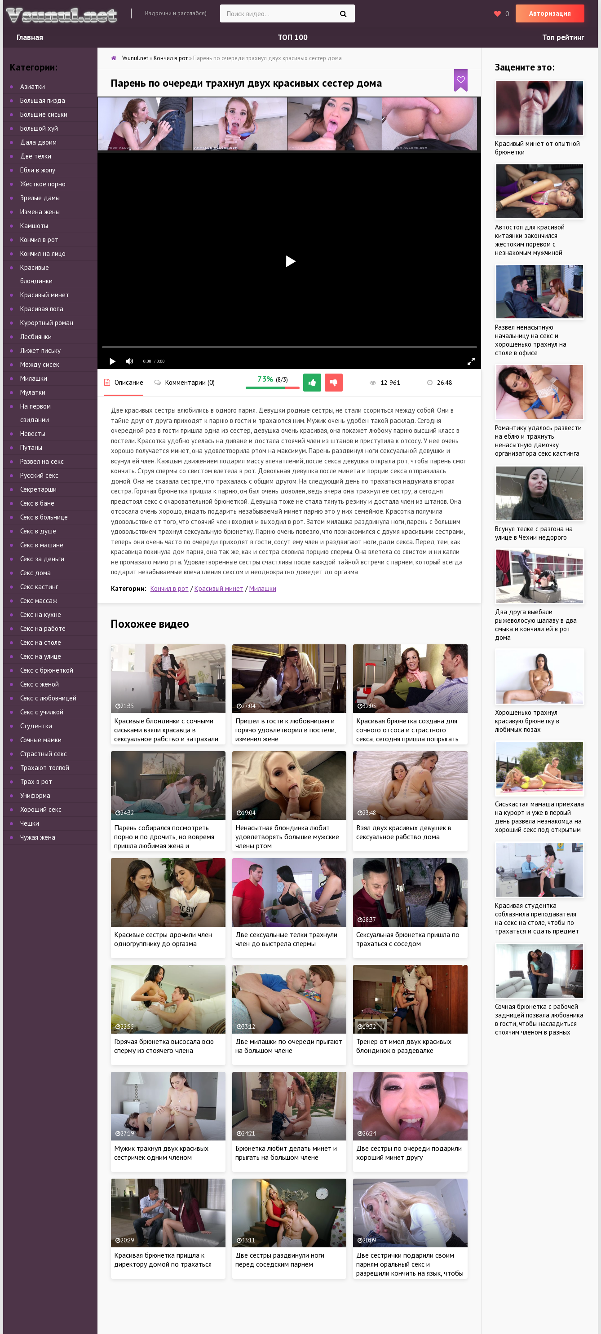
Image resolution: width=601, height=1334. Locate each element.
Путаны (31, 447)
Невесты (32, 433)
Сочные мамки (41, 739)
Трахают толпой (44, 767)
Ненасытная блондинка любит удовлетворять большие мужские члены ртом (287, 836)
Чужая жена (37, 837)
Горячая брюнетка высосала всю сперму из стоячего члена (164, 1046)
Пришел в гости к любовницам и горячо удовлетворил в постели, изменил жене (285, 729)
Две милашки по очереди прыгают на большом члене (288, 1046)
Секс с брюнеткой (46, 670)
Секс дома (35, 572)
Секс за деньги (42, 559)
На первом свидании (35, 413)
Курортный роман (46, 322)
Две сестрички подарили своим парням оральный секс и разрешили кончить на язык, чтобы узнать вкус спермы (410, 1268)
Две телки (35, 156)
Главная (30, 37)
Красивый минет (218, 588)
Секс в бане (37, 503)
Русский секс (39, 475)
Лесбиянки (36, 336)
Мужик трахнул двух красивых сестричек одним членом (161, 1153)
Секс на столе (40, 642)
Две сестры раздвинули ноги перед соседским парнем (279, 1259)
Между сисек (39, 364)
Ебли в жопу (37, 170)
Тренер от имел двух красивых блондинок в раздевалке (403, 1046)
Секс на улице (40, 656)
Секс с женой (39, 684)
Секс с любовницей (48, 698)
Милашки (262, 588)
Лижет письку (40, 350)
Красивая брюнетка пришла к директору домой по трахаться (163, 1259)
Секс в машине (41, 545)
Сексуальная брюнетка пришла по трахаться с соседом (408, 939)
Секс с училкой (41, 712)
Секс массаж (38, 600)
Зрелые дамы (40, 198)
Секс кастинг (39, 586)
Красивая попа (41, 308)
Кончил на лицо (43, 253)
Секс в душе (38, 531)
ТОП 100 (293, 37)
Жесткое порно (43, 184)
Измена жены (40, 211)
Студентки (36, 726)
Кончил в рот (169, 588)
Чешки (29, 823)
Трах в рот (36, 781)
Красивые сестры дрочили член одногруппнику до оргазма (163, 939)
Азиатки (32, 86)
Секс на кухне (40, 614)
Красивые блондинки (36, 274)
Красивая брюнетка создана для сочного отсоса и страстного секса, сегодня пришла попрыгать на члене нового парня (407, 734)
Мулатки (32, 392)
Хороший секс (41, 809)
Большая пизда (42, 100)
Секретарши (38, 489)
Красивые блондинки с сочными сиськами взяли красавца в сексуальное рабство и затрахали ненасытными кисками (166, 734)
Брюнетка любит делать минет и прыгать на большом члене (286, 1153)
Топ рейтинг (563, 37)
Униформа (35, 795)
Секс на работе (43, 628)
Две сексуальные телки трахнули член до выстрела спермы (286, 939)
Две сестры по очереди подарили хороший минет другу (409, 1153)
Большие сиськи (43, 114)
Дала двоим (38, 142)
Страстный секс (43, 753)
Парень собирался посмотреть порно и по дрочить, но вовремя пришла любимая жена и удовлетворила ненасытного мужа (167, 841)
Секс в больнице (44, 517)
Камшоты (34, 225)
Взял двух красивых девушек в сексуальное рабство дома (403, 832)
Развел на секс (42, 461)
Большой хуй (39, 128)
